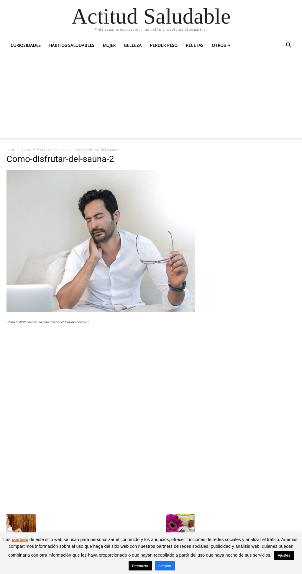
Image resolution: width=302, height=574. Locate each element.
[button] (288, 46)
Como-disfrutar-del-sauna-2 (44, 149)
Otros (219, 45)
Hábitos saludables (71, 45)
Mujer (109, 45)
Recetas (194, 45)
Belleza (133, 45)
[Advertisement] (151, 96)
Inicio (10, 149)
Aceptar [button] (165, 566)
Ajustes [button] (284, 555)
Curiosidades (26, 45)
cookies (20, 539)
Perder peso (164, 45)
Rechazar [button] (140, 566)
